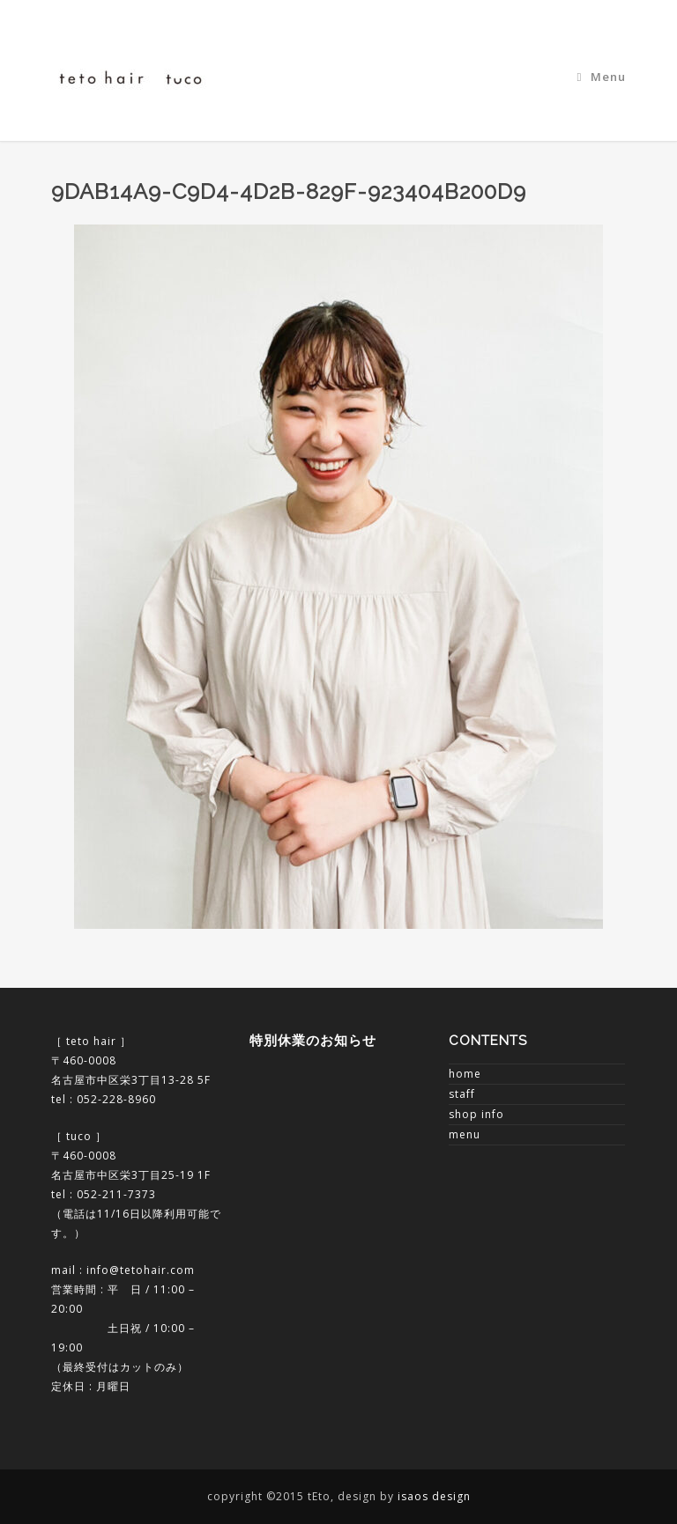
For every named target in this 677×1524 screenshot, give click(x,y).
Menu (602, 77)
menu (464, 1134)
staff (462, 1093)
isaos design (434, 1496)
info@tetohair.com (140, 1270)
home (465, 1073)
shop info (476, 1114)
